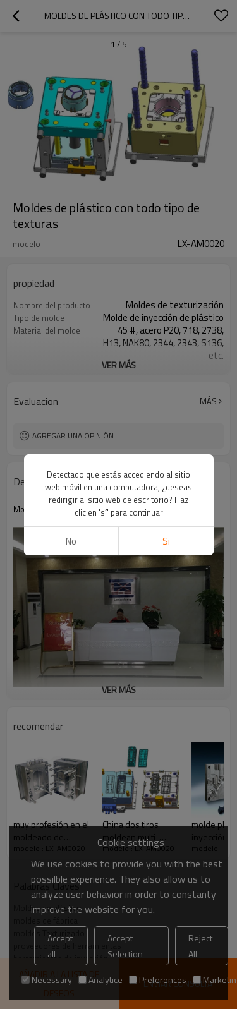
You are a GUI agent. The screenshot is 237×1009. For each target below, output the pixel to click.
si (166, 63)
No (71, 63)
